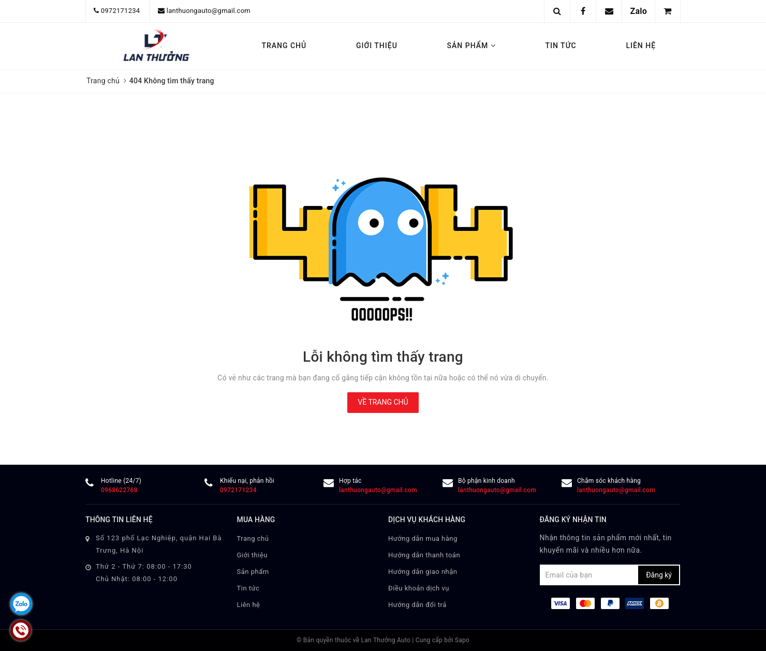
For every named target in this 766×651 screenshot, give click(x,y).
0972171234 (120, 10)
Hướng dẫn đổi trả (417, 605)
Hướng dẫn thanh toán (424, 555)
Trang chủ (283, 45)
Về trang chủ (383, 402)
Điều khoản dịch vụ (418, 588)
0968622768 (119, 490)
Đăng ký (659, 575)
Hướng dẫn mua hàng (423, 538)
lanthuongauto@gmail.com (209, 10)
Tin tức (561, 45)
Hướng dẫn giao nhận (423, 571)
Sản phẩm (471, 45)
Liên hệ (641, 45)
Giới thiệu (376, 45)
